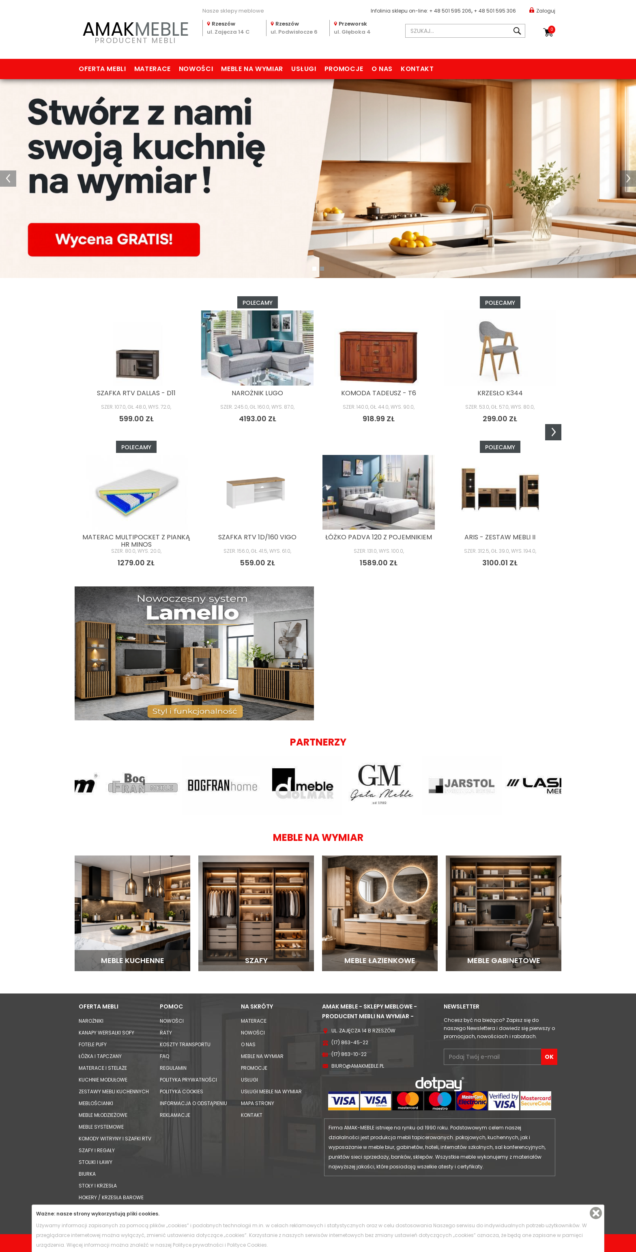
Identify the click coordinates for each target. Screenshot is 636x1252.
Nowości (196, 68)
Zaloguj (542, 10)
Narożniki (91, 1020)
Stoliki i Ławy (95, 1162)
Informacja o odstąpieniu (193, 1103)
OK (549, 1057)
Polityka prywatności (188, 1079)
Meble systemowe (101, 1126)
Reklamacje (175, 1115)
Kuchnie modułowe (103, 1079)
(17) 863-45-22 (349, 1042)
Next (553, 432)
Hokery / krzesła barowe (111, 1197)
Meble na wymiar (252, 68)
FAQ (164, 1056)
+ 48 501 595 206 (450, 10)
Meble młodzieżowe (103, 1115)
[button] (8, 178)
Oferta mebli (102, 68)
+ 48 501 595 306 (495, 10)
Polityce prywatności (198, 1244)
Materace (152, 68)
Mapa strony (257, 1103)
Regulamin (173, 1068)
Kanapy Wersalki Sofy (106, 1032)
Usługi (303, 68)
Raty (166, 1032)
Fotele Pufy (93, 1044)
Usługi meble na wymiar (271, 1091)
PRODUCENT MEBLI (135, 31)
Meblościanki (96, 1103)
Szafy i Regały (97, 1150)
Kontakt (417, 68)
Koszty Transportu (185, 1044)
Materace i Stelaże (103, 1068)
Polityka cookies (181, 1091)
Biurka (87, 1173)
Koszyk (551, 30)
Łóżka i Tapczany (100, 1056)
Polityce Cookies (247, 1244)
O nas (382, 68)
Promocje (343, 68)
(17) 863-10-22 (349, 1054)
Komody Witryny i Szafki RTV (115, 1138)
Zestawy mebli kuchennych (114, 1091)
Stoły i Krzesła (98, 1185)
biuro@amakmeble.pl (357, 1065)
